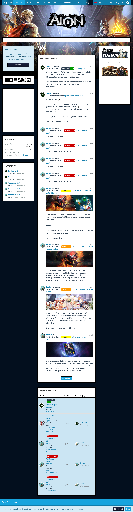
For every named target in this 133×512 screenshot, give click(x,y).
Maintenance (52, 436)
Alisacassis (27, 155)
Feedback (50, 400)
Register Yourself (18, 65)
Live (48, 402)
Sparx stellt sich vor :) (14, 177)
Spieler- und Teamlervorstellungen (50, 429)
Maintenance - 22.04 (14, 183)
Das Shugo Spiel (13, 171)
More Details (118, 509)
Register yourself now (14, 57)
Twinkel (11, 173)
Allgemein (50, 411)
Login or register (116, 2)
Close (128, 509)
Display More (66, 378)
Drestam (11, 185)
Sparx (48, 421)
